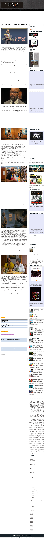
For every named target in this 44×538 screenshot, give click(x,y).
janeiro (32, 510)
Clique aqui (31, 47)
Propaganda (39, 411)
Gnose (43, 408)
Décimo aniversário (42, 447)
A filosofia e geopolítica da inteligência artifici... (37, 500)
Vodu (34, 452)
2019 (31, 517)
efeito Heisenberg (31, 427)
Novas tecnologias (41, 405)
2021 (31, 514)
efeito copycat (42, 431)
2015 (31, 522)
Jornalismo (36, 400)
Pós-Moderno (38, 407)
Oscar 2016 (35, 441)
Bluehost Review (32, 537)
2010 (31, 529)
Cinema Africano (42, 435)
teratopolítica (30, 453)
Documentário (35, 421)
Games (34, 431)
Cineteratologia (33, 428)
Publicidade (40, 410)
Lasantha (23, 537)
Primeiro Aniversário (38, 445)
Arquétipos (38, 408)
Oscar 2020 (37, 450)
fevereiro (32, 473)
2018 (31, 518)
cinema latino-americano (34, 425)
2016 (31, 521)
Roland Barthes (41, 429)
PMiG (37, 437)
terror (30, 422)
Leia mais (36, 318)
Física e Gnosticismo (38, 419)
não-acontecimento (38, 418)
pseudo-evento (31, 429)
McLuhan (31, 449)
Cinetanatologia (34, 437)
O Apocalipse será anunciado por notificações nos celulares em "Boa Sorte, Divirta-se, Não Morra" (38, 333)
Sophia (36, 423)
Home (3, 9)
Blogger (30, 535)
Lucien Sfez (31, 441)
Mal (43, 412)
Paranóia (40, 416)
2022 (31, 513)
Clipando (30, 439)
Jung (33, 422)
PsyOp (35, 433)
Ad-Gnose (32, 432)
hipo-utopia (36, 426)
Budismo (34, 443)
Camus (40, 443)
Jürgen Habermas (40, 436)
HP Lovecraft (37, 432)
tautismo (30, 421)
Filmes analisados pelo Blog (34, 9)
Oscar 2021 (40, 450)
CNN (35, 447)
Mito (34, 417)
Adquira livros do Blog (9, 9)
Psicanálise (31, 419)
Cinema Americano (33, 398)
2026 (31, 456)
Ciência (38, 415)
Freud (30, 410)
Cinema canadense (39, 422)
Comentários (32, 29)
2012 (31, 526)
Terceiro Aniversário (31, 452)
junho (31, 468)
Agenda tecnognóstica (40, 417)
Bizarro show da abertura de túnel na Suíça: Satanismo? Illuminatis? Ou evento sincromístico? (38, 391)
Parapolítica (36, 429)
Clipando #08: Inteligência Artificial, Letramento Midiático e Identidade (38, 309)
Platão (36, 430)
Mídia (42, 398)
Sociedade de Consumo (33, 409)
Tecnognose (38, 412)
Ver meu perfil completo (33, 263)
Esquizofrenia (31, 423)
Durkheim (38, 447)
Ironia (33, 415)
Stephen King (41, 451)
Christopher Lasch (37, 435)
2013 (31, 525)
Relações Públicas (31, 424)
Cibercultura (31, 407)
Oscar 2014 (34, 450)
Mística (32, 433)
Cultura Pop (34, 405)
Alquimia (30, 418)
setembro (32, 464)
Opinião (38, 439)
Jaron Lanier (34, 439)
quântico (39, 430)
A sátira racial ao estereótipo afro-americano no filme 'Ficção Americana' (14, 25)
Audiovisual (33, 406)
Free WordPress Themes (15, 537)
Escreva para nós (17, 9)
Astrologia (31, 443)
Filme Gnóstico (39, 406)
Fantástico (38, 403)
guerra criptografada (38, 420)
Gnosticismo (31, 401)
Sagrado (40, 423)
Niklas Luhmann (35, 449)
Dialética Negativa (33, 436)
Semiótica (31, 404)
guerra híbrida (40, 404)
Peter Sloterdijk (33, 445)
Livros (35, 410)
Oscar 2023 (41, 439)
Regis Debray (34, 451)
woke (33, 453)
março (32, 472)
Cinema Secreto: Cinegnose (21, 535)
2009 (31, 530)
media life (30, 437)
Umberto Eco (40, 433)
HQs (33, 426)
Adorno (35, 414)
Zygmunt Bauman (41, 437)
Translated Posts (38, 424)
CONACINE (37, 443)
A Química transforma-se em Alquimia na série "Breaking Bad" (36, 160)
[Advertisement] (22, 17)
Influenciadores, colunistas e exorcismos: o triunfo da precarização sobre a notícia (38, 328)
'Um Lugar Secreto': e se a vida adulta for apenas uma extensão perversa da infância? (38, 353)
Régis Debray (37, 451)
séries (30, 417)
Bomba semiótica (32, 411)
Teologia (42, 424)
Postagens (31, 28)
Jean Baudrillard (31, 412)
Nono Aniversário (39, 449)
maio (31, 469)
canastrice (42, 452)
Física (30, 426)
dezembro (32, 460)
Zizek (36, 452)
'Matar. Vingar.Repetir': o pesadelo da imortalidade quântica (38, 374)
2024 (31, 459)
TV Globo (40, 409)
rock (33, 447)
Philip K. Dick (37, 427)
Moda (37, 431)
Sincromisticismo (41, 414)
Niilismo (35, 416)
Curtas (30, 414)
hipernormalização (31, 435)
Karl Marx (31, 420)
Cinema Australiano (39, 428)
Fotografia (41, 426)
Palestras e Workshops (24, 9)
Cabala (41, 425)
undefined (34, 318)
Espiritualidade (40, 421)
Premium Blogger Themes (27, 537)
